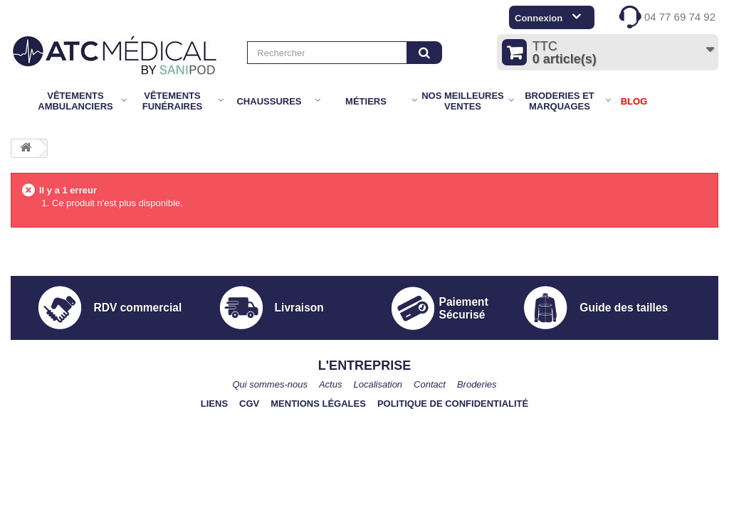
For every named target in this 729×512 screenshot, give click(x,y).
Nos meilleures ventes (462, 101)
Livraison (299, 308)
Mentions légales (318, 403)
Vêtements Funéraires (172, 101)
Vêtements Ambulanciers (75, 101)
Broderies (477, 384)
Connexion (538, 18)
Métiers (366, 101)
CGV (249, 403)
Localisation (377, 384)
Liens (214, 403)
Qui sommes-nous (269, 384)
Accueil (20, 101)
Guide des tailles (623, 308)
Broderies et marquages (559, 101)
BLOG (634, 101)
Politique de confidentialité (452, 403)
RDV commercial (137, 308)
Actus (330, 384)
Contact (430, 384)
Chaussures (268, 101)
